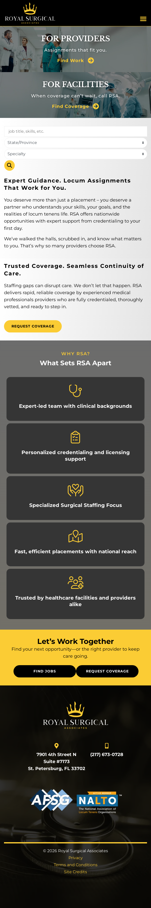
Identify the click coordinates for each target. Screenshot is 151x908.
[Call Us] (107, 746)
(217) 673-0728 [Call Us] (106, 754)
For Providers (75, 38)
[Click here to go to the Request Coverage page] (33, 326)
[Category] (75, 154)
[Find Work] (91, 60)
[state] (75, 143)
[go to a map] (56, 746)
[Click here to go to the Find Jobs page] (45, 671)
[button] (143, 19)
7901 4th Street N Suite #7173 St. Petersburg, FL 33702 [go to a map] (56, 761)
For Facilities (75, 84)
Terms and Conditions (76, 864)
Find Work (70, 60)
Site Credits (75, 871)
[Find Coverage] (96, 106)
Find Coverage (70, 106)
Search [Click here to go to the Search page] (9, 165)
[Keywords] (75, 131)
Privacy (75, 857)
